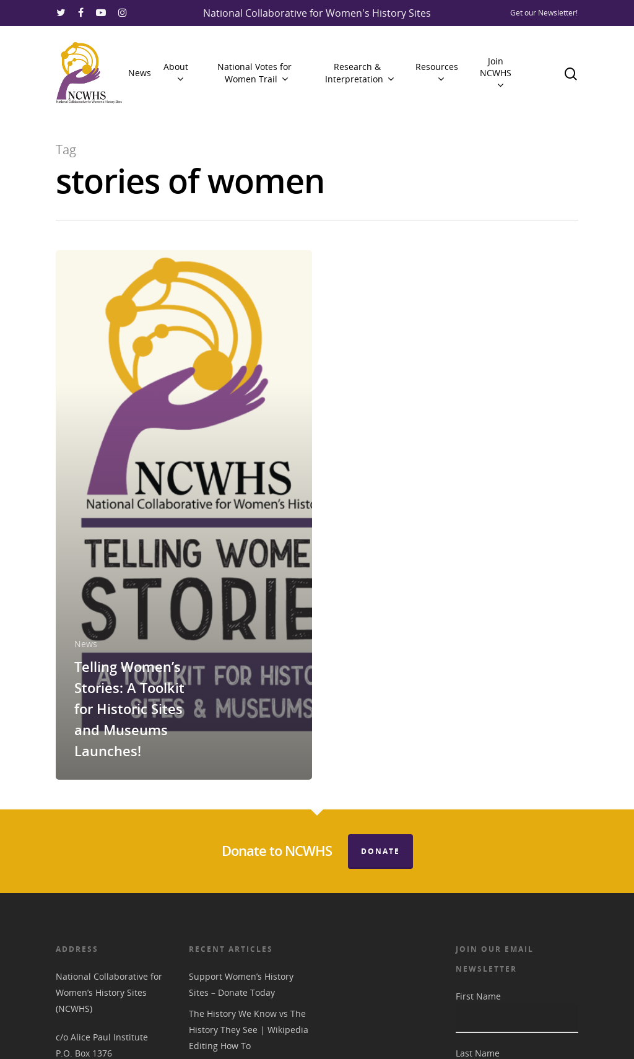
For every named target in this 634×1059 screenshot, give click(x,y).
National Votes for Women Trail (254, 73)
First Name (478, 996)
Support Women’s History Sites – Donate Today (241, 984)
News (139, 73)
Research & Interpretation (359, 73)
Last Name (478, 1053)
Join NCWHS (495, 73)
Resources (436, 73)
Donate (380, 851)
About (175, 73)
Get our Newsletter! (544, 12)
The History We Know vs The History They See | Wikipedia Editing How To (248, 1030)
